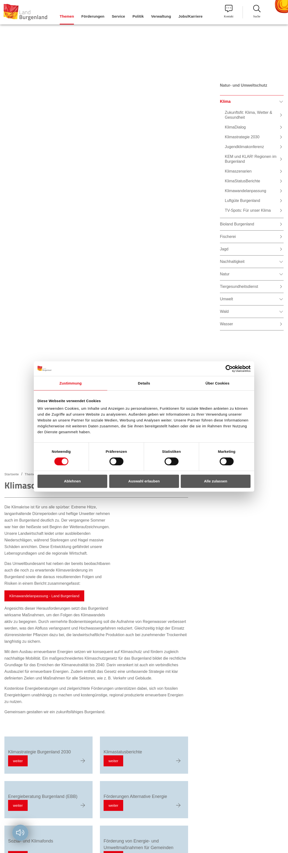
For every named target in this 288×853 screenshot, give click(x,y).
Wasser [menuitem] (226, 324)
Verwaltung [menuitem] (161, 16)
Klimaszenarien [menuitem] (238, 171)
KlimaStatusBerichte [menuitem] (242, 181)
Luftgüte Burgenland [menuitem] (242, 201)
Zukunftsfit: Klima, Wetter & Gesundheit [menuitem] (248, 114)
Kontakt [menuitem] (228, 11)
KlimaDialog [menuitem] (235, 127)
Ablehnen (72, 481)
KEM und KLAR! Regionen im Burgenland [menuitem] (250, 159)
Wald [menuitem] (224, 311)
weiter (18, 761)
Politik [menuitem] (138, 16)
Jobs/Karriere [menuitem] (190, 16)
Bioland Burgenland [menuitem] (237, 224)
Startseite (11, 474)
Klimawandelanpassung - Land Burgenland (44, 596)
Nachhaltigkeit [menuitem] (232, 261)
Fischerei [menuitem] (228, 236)
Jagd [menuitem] (224, 249)
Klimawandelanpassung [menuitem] (245, 191)
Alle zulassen (215, 481)
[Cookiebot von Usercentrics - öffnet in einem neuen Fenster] (229, 368)
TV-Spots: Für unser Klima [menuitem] (248, 210)
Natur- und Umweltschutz (243, 85)
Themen (31, 474)
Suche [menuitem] (257, 11)
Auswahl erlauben (144, 481)
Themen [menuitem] (67, 16)
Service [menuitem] (118, 16)
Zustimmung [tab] (71, 383)
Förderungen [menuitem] (92, 16)
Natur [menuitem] (224, 274)
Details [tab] (144, 383)
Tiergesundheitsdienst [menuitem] (239, 286)
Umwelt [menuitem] (226, 299)
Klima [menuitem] (225, 101)
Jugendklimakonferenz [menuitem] (244, 147)
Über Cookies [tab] (217, 383)
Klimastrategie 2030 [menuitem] (242, 137)
